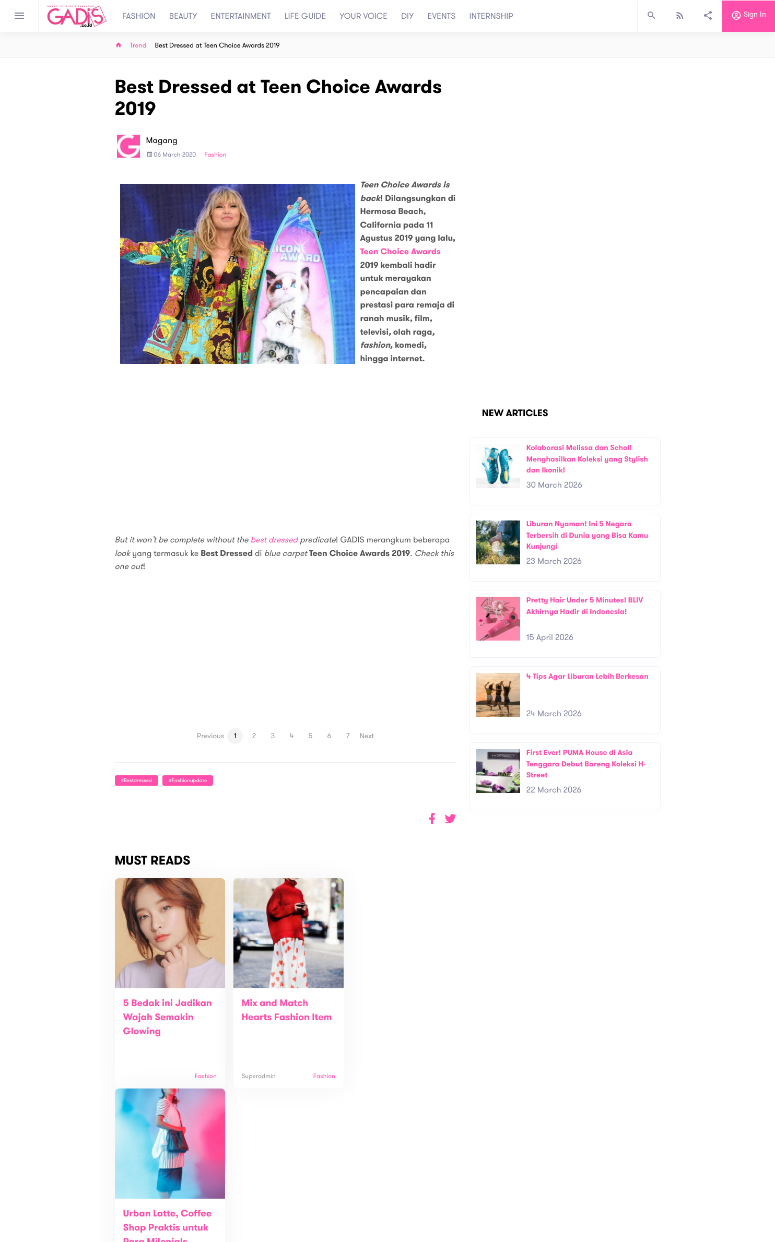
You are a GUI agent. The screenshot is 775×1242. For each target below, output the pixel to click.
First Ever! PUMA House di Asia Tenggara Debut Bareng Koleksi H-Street (586, 764)
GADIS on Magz (497, 1194)
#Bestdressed (136, 780)
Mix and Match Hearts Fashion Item (271, 1017)
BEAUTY (183, 16)
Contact (250, 1200)
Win (428, 1194)
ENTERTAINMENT (241, 16)
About (246, 1189)
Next (367, 736)
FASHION (139, 16)
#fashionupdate (188, 780)
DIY (407, 16)
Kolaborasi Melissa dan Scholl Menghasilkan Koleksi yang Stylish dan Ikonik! (587, 459)
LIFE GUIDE (305, 16)
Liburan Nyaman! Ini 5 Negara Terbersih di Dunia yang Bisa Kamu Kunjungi (587, 535)
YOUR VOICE (363, 16)
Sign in (748, 16)
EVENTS (442, 16)
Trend (138, 45)
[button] (450, 819)
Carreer (250, 1211)
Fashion (215, 155)
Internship (253, 1222)
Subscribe (643, 1156)
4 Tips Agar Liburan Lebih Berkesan (587, 676)
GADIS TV (453, 1194)
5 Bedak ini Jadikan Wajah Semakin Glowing (167, 1017)
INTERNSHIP (491, 16)
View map (101, 1232)
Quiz (410, 1194)
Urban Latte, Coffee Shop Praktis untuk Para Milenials (395, 1017)
